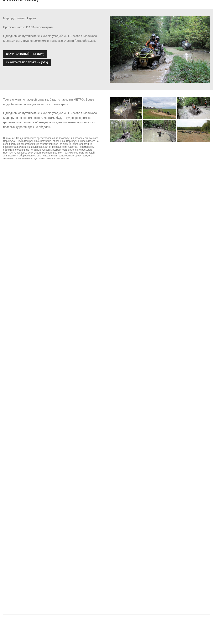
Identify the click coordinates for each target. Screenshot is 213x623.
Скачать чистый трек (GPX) (25, 54)
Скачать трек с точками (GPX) (27, 62)
